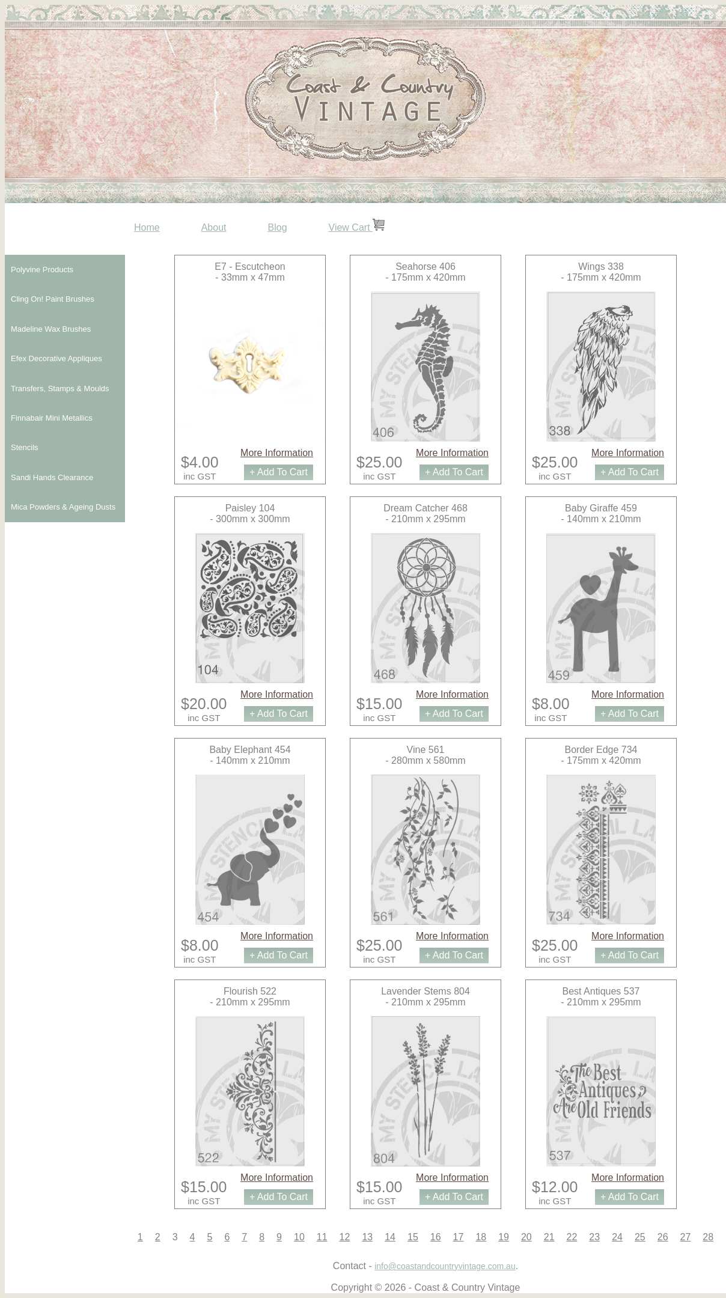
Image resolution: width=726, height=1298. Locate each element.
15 (412, 1237)
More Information (276, 453)
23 (594, 1237)
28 (708, 1237)
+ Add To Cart (278, 472)
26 (662, 1237)
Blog (277, 227)
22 (572, 1237)
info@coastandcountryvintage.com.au (444, 1266)
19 (503, 1237)
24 (617, 1237)
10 (299, 1237)
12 (345, 1237)
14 (390, 1237)
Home (147, 227)
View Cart (357, 227)
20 (526, 1237)
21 (549, 1237)
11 (322, 1237)
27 (685, 1237)
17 (458, 1237)
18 (480, 1237)
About (214, 227)
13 (367, 1237)
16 (435, 1237)
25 (640, 1237)
